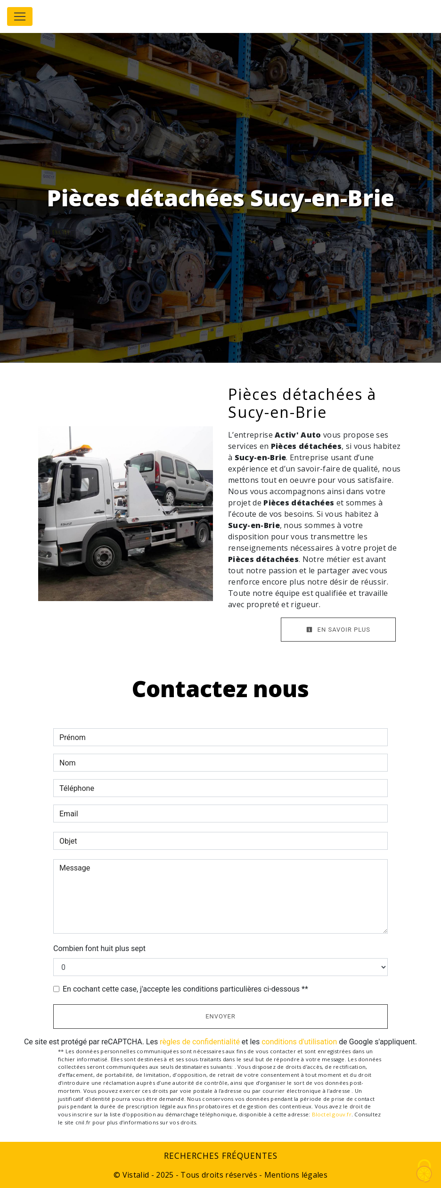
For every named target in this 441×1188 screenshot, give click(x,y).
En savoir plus (338, 629)
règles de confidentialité (200, 1041)
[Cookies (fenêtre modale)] (424, 1171)
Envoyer (220, 1016)
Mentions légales (294, 1175)
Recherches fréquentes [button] (221, 1155)
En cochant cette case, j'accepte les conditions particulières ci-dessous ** (185, 989)
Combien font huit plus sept (99, 948)
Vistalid (135, 1175)
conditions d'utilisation (299, 1041)
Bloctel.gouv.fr (331, 1114)
